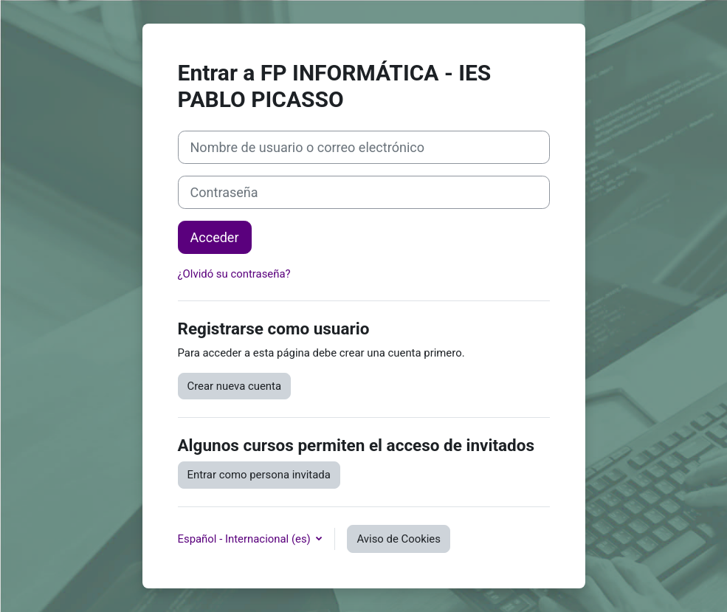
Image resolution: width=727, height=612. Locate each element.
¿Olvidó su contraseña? (234, 274)
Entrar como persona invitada (259, 474)
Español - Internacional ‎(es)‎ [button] (246, 539)
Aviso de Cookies (398, 539)
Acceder (214, 237)
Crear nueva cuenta (234, 386)
